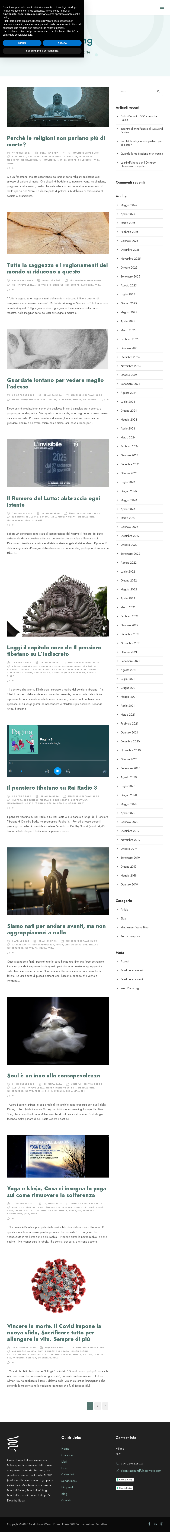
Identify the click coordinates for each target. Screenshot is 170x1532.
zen (83, 1091)
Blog (123, 919)
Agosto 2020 (129, 777)
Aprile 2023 (128, 509)
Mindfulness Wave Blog (83, 152)
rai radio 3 (60, 803)
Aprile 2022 (128, 598)
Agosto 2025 (129, 285)
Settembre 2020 (130, 768)
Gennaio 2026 (129, 241)
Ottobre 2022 (129, 545)
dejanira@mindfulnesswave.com (141, 1471)
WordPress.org (130, 988)
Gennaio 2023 (129, 527)
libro (18, 1210)
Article (124, 910)
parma (39, 520)
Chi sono (67, 1455)
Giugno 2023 (129, 491)
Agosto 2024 (129, 393)
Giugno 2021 (128, 688)
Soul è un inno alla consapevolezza (53, 1076)
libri (84, 669)
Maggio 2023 (129, 500)
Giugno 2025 (129, 303)
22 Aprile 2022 (21, 662)
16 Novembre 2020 (24, 1347)
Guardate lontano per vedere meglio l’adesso (55, 383)
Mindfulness (47, 159)
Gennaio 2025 (129, 348)
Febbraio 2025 (130, 339)
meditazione (29, 159)
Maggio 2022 (129, 589)
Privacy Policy (125, 1479)
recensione (42, 1091)
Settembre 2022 (130, 554)
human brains (79, 1351)
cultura (67, 156)
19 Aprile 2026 (21, 152)
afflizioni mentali (24, 1207)
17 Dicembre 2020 (23, 1203)
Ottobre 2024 (129, 375)
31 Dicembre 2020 (23, 1084)
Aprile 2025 (128, 321)
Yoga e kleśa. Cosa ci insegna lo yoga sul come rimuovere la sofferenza (56, 1192)
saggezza (87, 284)
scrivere (88, 1210)
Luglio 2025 (128, 294)
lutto (44, 516)
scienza (31, 1357)
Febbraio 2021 (129, 724)
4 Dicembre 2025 (22, 280)
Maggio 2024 (129, 420)
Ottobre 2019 (129, 849)
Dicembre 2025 (130, 250)
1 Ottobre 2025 (22, 513)
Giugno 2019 (128, 867)
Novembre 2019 (130, 840)
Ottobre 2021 (129, 652)
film (74, 1087)
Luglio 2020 (128, 786)
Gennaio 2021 (129, 733)
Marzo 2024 (128, 437)
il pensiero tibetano (38, 800)
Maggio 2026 (129, 205)
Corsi (64, 1468)
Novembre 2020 (131, 750)
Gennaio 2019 (129, 884)
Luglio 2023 (128, 482)
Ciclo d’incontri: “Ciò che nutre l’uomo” (139, 118)
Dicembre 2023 (130, 464)
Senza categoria (130, 936)
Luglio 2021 (128, 679)
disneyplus (62, 1087)
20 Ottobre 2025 (23, 395)
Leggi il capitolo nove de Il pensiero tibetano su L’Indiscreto (54, 651)
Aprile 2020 (128, 813)
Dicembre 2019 (130, 831)
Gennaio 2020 (129, 822)
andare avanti (21, 944)
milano (94, 944)
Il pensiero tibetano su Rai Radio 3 (52, 788)
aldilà (16, 1087)
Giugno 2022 (129, 581)
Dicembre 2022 (130, 536)
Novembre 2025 (131, 259)
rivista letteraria (73, 672)
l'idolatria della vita (21, 1354)
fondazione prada (57, 1351)
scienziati (44, 1357)
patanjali (75, 1210)
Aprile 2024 (128, 429)
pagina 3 (40, 803)
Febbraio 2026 (130, 232)
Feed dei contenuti (132, 970)
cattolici (34, 156)
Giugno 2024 (129, 411)
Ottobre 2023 (129, 473)
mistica (62, 159)
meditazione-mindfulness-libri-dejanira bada (42, 399)
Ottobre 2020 (129, 759)
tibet (10, 676)
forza (59, 944)
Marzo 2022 (128, 607)
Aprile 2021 (128, 706)
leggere (56, 669)
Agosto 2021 (128, 670)
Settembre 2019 (130, 858)
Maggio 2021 (129, 697)
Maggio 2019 (129, 876)
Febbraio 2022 (130, 616)
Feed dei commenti (132, 979)
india (91, 1207)
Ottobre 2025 (129, 268)
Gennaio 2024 (129, 455)
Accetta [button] (62, 1517)
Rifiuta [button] (22, 1517)
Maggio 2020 (129, 804)
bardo (16, 666)
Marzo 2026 (128, 223)
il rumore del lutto (25, 516)
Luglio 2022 (128, 572)
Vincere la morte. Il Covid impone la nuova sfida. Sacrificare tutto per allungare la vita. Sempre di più (54, 1332)
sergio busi (14, 1213)
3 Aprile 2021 (20, 940)
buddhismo (19, 156)
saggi (72, 803)
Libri (64, 1461)
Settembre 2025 (130, 277)
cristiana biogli (49, 1207)
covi (41, 1351)
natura (87, 1354)
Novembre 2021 (130, 643)
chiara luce (29, 666)
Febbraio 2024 (130, 446)
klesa (99, 1207)
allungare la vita (24, 1351)
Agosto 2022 (129, 563)
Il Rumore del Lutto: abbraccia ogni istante (53, 501)
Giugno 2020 (129, 795)
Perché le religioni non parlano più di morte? (56, 141)
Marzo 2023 (128, 518)
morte (72, 159)
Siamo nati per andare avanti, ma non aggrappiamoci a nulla (56, 929)
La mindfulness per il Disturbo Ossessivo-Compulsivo (138, 164)
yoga (10, 163)
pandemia (41, 947)
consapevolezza (23, 284)
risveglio (57, 1091)
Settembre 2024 (130, 384)
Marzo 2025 (128, 330)
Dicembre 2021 (130, 634)
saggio (92, 672)
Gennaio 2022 (129, 625)
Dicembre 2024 (130, 357)
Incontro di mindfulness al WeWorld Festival (142, 130)
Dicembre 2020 (130, 741)
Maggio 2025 (129, 312)
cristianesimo (51, 156)
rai (49, 803)
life (67, 944)
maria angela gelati (63, 516)
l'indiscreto (41, 669)
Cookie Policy (125, 1488)
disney (50, 1087)
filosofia (13, 159)
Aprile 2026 (128, 214)
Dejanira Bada (49, 152)
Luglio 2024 (128, 402)
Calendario (68, 1474)
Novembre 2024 (131, 366)
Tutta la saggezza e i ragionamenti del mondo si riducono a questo (57, 268)
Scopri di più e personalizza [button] (42, 1525)
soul (69, 1091)
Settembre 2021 (130, 661)
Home (65, 1448)
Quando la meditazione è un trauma (142, 154)
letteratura (71, 669)
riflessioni (85, 159)
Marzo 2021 (128, 715)
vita (97, 159)
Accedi (125, 961)
